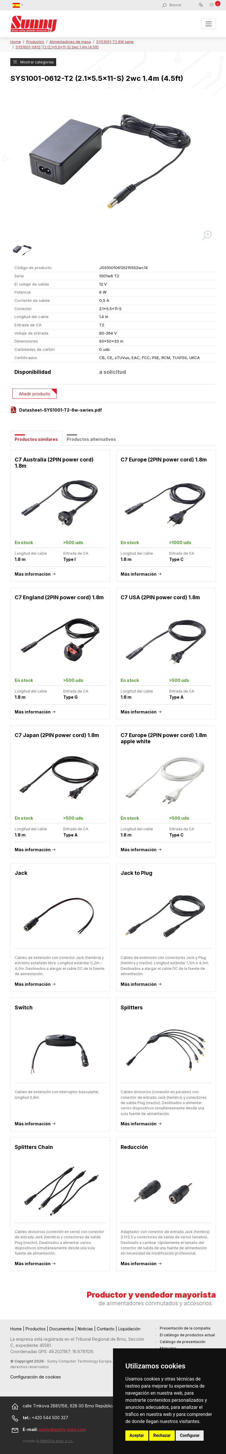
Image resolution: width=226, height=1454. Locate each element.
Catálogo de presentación (182, 1342)
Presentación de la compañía (185, 1328)
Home (15, 42)
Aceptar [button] (136, 1435)
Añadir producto (34, 393)
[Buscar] (183, 5)
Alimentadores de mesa (70, 42)
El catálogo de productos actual (187, 1335)
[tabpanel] (113, 863)
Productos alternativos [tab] (91, 439)
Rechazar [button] (162, 1435)
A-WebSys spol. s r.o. (54, 1441)
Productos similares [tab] (36, 439)
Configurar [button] (190, 1435)
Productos (35, 42)
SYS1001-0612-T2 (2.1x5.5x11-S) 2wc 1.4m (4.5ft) (57, 47)
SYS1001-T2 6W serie (115, 42)
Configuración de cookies (35, 1376)
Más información (33, 574)
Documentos (62, 1328)
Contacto (106, 1328)
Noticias (86, 1328)
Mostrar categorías (33, 62)
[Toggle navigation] (208, 24)
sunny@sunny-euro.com (62, 1429)
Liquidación (129, 1328)
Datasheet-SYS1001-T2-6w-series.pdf (60, 409)
